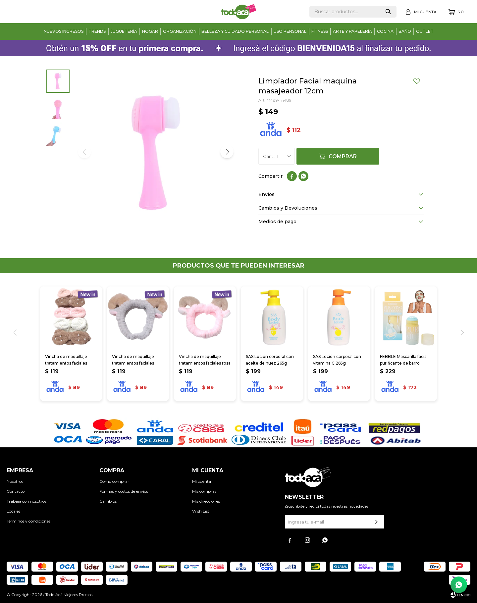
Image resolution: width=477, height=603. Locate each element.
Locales (13, 511)
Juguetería (124, 31)
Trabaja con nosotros (26, 501)
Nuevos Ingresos (63, 31)
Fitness (319, 31)
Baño (404, 31)
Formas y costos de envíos (123, 491)
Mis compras (204, 491)
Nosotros (15, 481)
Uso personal (290, 31)
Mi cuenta (201, 481)
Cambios (108, 501)
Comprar (343, 156)
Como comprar (114, 481)
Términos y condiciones (28, 521)
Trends (97, 31)
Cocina (385, 31)
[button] (227, 151)
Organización (179, 31)
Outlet (425, 31)
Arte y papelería (352, 31)
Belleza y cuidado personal (235, 31)
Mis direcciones (206, 501)
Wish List (200, 511)
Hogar (150, 31)
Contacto (16, 491)
